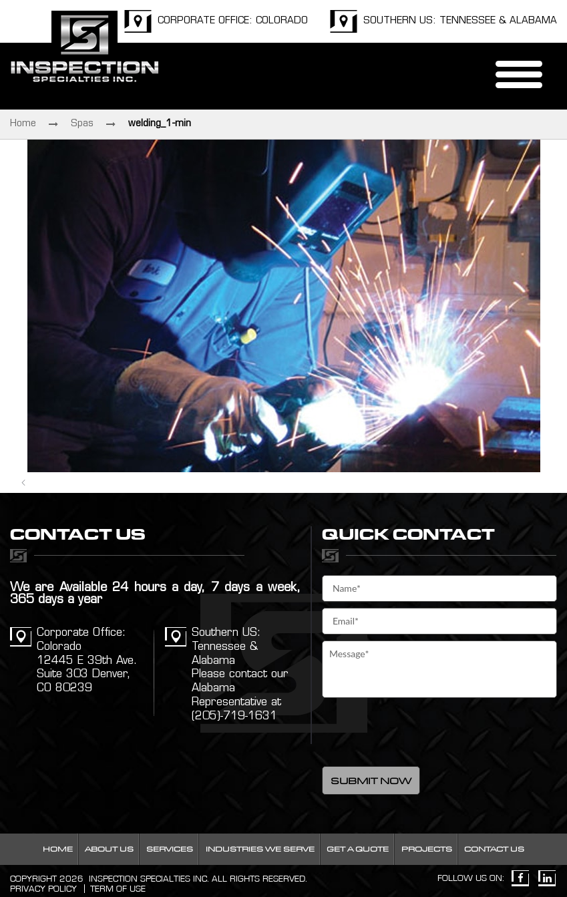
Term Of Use (118, 889)
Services (169, 849)
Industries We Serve (260, 849)
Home (23, 124)
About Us (109, 849)
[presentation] (423, 730)
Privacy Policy (43, 889)
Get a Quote (358, 849)
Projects (426, 849)
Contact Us (494, 849)
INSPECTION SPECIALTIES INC (148, 879)
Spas (82, 124)
